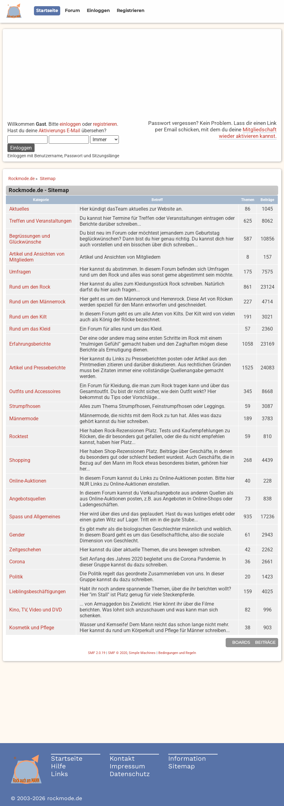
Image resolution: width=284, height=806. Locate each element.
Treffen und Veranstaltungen (40, 221)
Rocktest (18, 436)
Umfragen (20, 272)
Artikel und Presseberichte (37, 368)
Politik (16, 577)
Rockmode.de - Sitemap (39, 190)
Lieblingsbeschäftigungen (37, 591)
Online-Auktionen (27, 481)
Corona (17, 562)
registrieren (105, 124)
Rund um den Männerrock (37, 302)
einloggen (70, 124)
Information (187, 758)
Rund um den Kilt (28, 317)
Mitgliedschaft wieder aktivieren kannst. (248, 132)
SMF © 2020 (117, 653)
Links (59, 774)
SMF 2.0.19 (96, 653)
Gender (17, 535)
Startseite (66, 758)
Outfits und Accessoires (35, 391)
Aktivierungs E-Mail (59, 131)
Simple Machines (142, 653)
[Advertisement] (142, 72)
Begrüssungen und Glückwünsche (29, 239)
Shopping (19, 460)
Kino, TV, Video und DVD (35, 610)
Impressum (127, 766)
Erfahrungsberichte (30, 344)
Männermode (23, 419)
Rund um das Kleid (29, 329)
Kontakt (122, 758)
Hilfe (58, 766)
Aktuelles (19, 209)
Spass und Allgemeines (34, 517)
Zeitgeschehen (25, 550)
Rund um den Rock (29, 287)
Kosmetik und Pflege (31, 628)
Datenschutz (130, 774)
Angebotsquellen (27, 499)
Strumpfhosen (24, 406)
